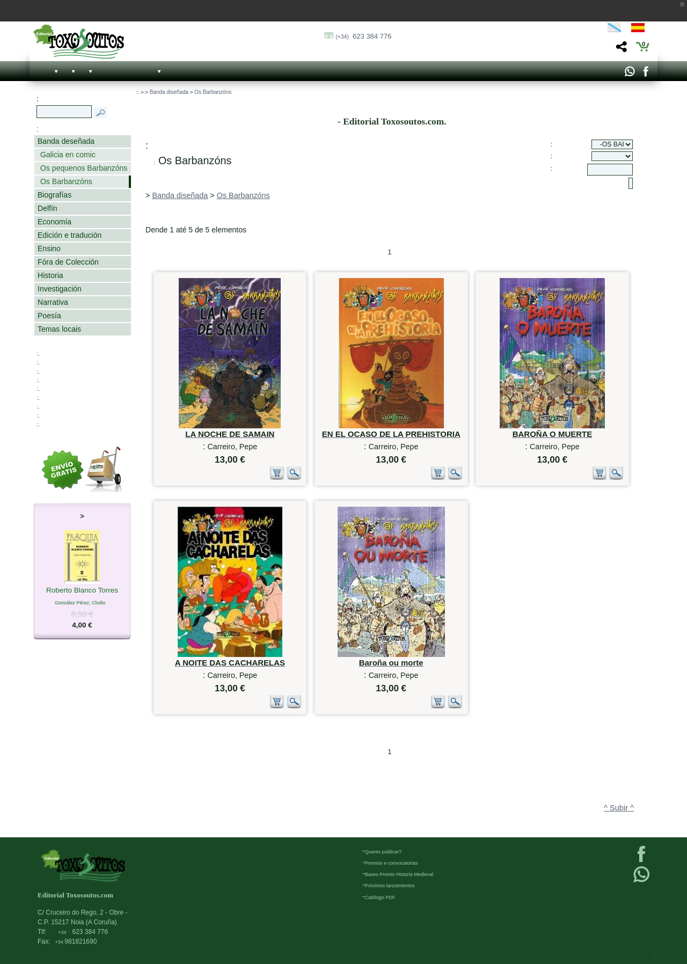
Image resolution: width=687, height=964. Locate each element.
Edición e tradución (69, 235)
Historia (50, 275)
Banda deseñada (66, 141)
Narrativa (53, 302)
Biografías (54, 195)
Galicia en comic (68, 154)
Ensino (49, 248)
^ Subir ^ (619, 808)
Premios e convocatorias (391, 863)
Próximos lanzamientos (390, 885)
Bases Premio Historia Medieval (399, 874)
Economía (54, 221)
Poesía (49, 315)
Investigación (60, 288)
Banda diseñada (169, 92)
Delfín (47, 208)
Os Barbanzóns (66, 181)
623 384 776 (363, 36)
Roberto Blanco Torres (82, 591)
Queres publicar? (383, 852)
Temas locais (59, 329)
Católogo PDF (380, 897)
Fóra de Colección (68, 262)
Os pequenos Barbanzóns (83, 168)
